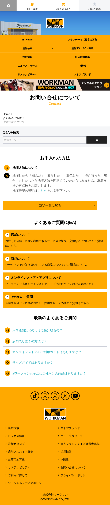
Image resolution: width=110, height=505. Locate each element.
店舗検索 (13, 428)
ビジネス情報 (16, 435)
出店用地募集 (16, 459)
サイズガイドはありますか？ (32, 362)
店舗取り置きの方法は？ (29, 341)
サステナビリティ (19, 467)
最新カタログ (16, 443)
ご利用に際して (18, 475)
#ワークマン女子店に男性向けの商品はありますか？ (49, 373)
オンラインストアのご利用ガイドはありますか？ (46, 352)
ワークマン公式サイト (55, 23)
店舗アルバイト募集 (20, 451)
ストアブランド (70, 428)
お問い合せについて (73, 467)
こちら (42, 190)
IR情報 (64, 459)
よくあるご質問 (12, 117)
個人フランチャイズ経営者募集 (80, 443)
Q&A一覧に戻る (50, 205)
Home (6, 113)
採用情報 (66, 451)
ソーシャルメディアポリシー (26, 483)
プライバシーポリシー (74, 475)
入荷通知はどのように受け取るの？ (37, 330)
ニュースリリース (71, 435)
